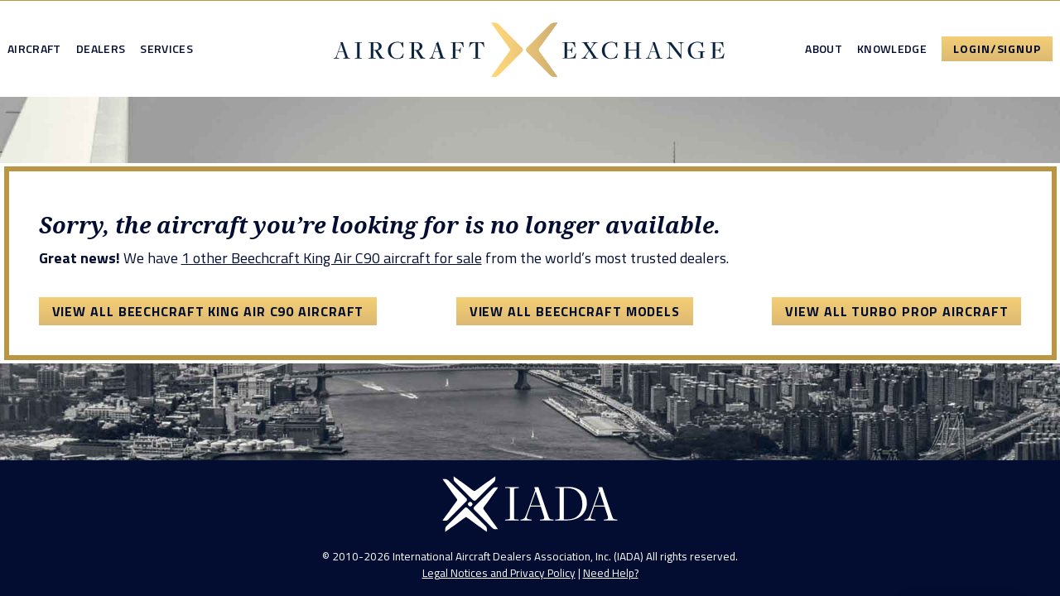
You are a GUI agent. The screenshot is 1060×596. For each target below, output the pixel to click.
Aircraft (34, 48)
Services (166, 48)
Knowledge (892, 48)
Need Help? (610, 573)
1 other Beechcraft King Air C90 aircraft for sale (331, 258)
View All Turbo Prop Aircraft (896, 311)
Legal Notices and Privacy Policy (499, 573)
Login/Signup (997, 48)
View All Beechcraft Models (575, 311)
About (823, 48)
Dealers (100, 48)
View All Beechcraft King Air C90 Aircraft (208, 311)
